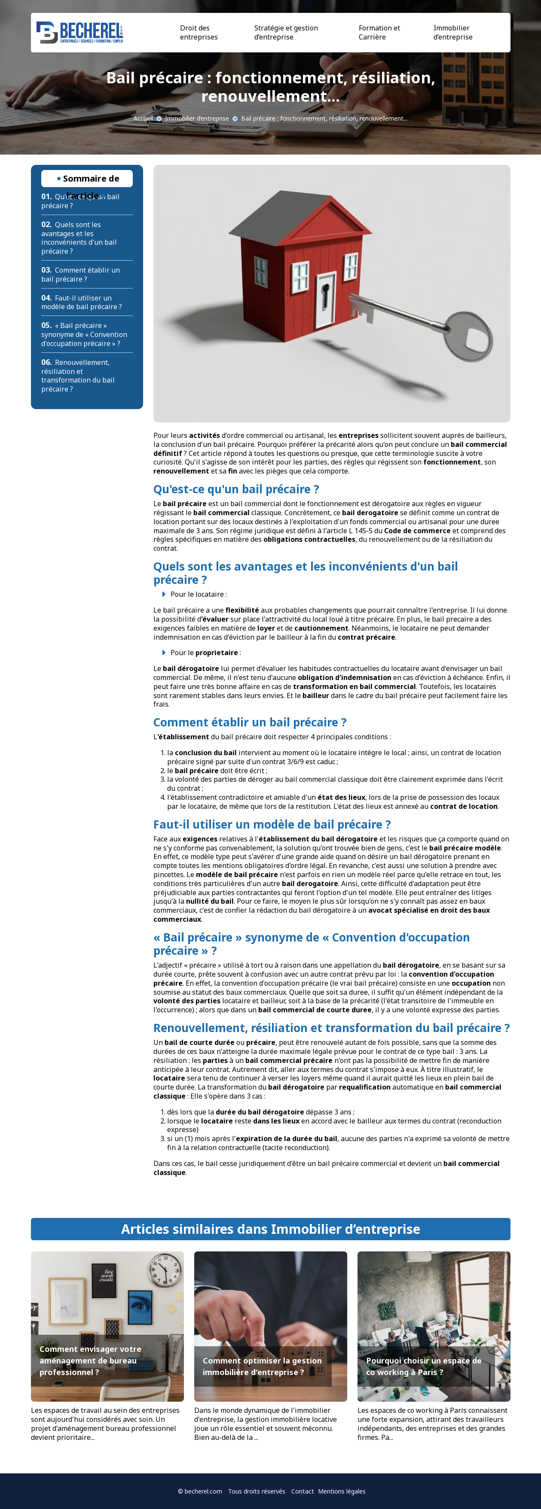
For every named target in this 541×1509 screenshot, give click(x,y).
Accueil (143, 118)
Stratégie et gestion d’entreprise (286, 32)
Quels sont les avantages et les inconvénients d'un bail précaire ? (79, 238)
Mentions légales (342, 1491)
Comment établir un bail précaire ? (80, 274)
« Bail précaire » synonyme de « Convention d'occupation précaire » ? (84, 334)
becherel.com (203, 1491)
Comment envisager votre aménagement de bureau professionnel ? (90, 1360)
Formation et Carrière (379, 32)
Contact (302, 1491)
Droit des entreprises (199, 32)
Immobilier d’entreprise (453, 32)
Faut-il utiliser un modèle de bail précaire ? (81, 302)
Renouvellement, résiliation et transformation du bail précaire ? (78, 376)
